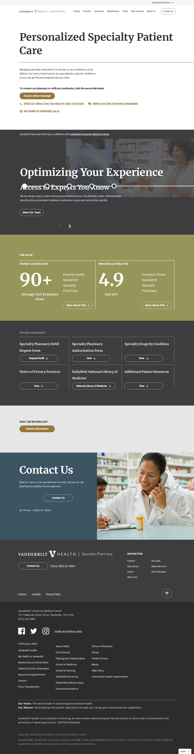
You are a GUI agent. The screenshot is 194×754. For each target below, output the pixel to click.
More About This (78, 305)
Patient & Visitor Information (33, 668)
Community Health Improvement (110, 676)
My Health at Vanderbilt (31, 656)
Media (95, 664)
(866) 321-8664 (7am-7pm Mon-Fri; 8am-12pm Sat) (54, 103)
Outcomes (99, 11)
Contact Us (168, 11)
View (91, 358)
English (183, 751)
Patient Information (37, 428)
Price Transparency (28, 686)
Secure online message (37, 95)
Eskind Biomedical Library (70, 682)
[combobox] (185, 751)
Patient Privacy (100, 658)
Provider (87, 11)
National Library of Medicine (93, 386)
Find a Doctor (63, 652)
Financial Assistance (67, 688)
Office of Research (102, 646)
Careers (22, 594)
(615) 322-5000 (26, 619)
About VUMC (63, 646)
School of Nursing (65, 670)
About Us (151, 11)
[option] (97, 199)
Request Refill (38, 358)
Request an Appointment (31, 674)
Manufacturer (113, 11)
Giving (95, 652)
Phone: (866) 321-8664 (63, 565)
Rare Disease (137, 11)
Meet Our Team (32, 212)
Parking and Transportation (70, 658)
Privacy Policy (53, 594)
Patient (76, 11)
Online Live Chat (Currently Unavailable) (115, 103)
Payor (125, 11)
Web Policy (98, 670)
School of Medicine (66, 664)
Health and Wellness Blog (68, 631)
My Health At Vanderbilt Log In (41, 111)
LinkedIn (36, 594)
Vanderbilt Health (27, 650)
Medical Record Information (33, 662)
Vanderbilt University (67, 676)
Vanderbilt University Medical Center (89, 134)
